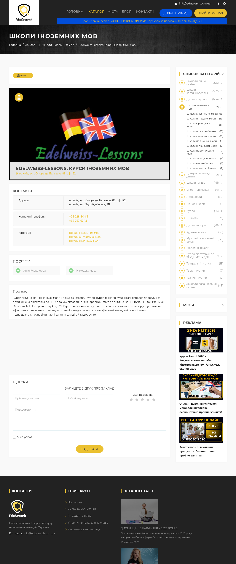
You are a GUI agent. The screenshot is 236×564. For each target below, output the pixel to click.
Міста (114, 12)
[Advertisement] (89, 359)
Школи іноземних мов (84, 236)
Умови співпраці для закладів (88, 526)
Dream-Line (219, 558)
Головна (70, 12)
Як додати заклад (79, 519)
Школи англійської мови (85, 240)
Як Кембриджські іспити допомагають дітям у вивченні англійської (189, 529)
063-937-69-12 (78, 224)
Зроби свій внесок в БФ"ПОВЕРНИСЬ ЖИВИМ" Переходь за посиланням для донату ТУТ (145, 20)
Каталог (93, 12)
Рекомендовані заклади (84, 533)
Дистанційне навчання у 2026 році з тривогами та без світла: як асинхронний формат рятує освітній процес (185, 505)
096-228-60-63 (78, 220)
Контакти (154, 12)
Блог (133, 12)
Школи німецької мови (84, 244)
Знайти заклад (213, 12)
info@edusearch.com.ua (39, 536)
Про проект (76, 505)
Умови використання (82, 512)
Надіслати (90, 458)
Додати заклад (183, 12)
